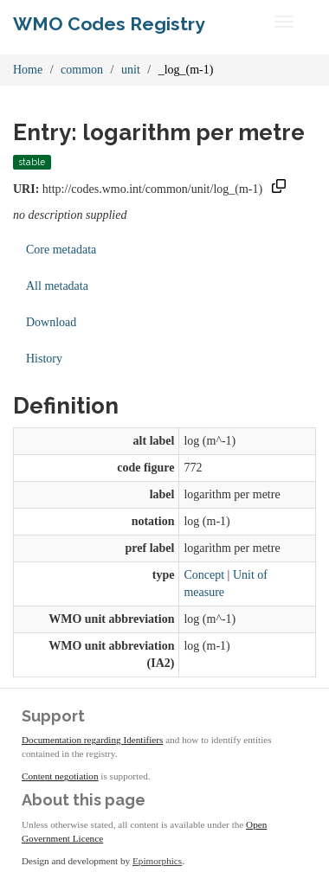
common (82, 69)
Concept (204, 574)
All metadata (57, 285)
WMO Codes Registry (109, 24)
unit (130, 69)
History (44, 358)
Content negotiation (60, 776)
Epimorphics (157, 861)
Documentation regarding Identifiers (92, 739)
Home (27, 69)
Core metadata (61, 249)
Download (51, 322)
